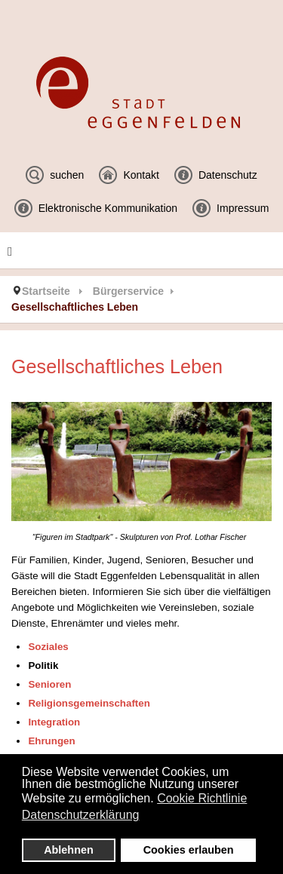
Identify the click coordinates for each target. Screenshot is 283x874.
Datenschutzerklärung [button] (81, 814)
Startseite (46, 291)
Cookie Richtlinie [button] (202, 798)
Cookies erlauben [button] (188, 850)
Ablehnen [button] (69, 850)
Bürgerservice (128, 291)
